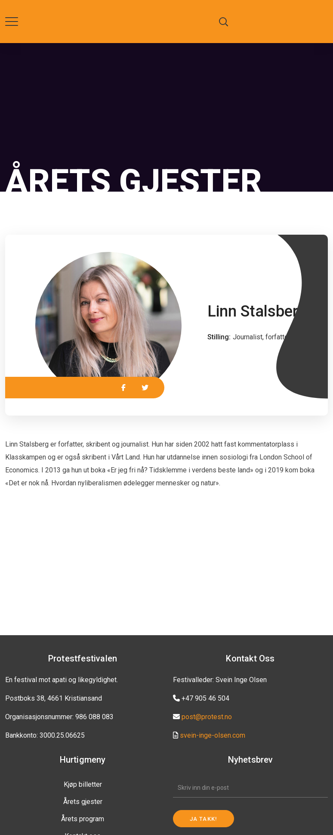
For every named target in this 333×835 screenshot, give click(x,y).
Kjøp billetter (83, 784)
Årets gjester (82, 802)
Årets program (82, 819)
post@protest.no (207, 717)
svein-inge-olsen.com (212, 735)
